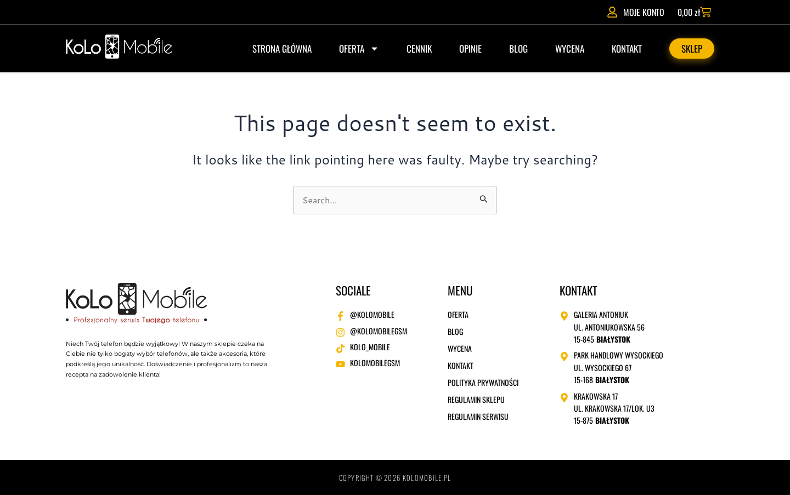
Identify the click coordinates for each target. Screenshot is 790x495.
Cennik (419, 48)
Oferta (359, 48)
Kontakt (627, 48)
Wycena (569, 48)
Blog (518, 48)
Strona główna (282, 48)
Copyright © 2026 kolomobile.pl (395, 478)
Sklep (691, 48)
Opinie (470, 48)
